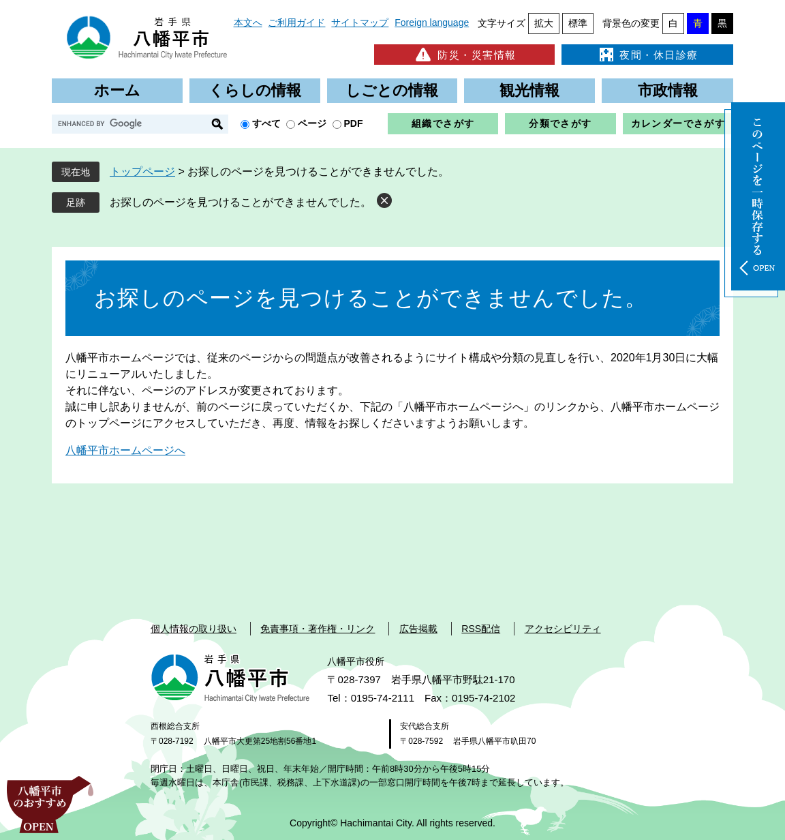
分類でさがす (560, 123)
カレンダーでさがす (678, 123)
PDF (353, 123)
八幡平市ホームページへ (125, 450)
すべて (266, 123)
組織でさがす (443, 123)
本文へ (248, 22)
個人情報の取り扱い (193, 628)
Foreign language (432, 22)
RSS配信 (480, 628)
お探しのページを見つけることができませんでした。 (240, 202)
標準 (577, 23)
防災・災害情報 (464, 54)
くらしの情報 (255, 90)
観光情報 (529, 90)
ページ (312, 123)
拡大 (543, 23)
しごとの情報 (391, 90)
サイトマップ (359, 22)
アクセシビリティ (563, 628)
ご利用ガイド (296, 22)
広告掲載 (418, 628)
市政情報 (668, 90)
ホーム (117, 90)
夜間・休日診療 (647, 54)
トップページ (142, 171)
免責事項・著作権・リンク (317, 628)
